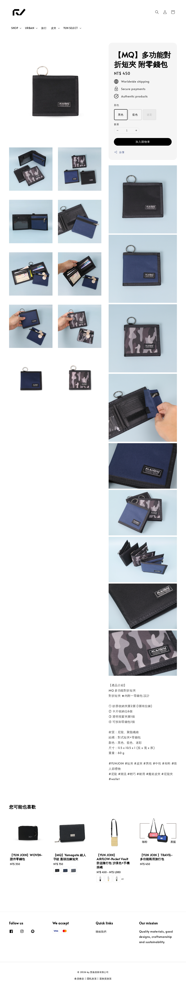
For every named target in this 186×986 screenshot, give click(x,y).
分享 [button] (119, 152)
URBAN (29, 28)
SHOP (14, 28)
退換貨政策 (105, 978)
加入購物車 (143, 141)
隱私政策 (92, 978)
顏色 (116, 105)
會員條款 (79, 978)
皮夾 (53, 28)
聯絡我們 (101, 931)
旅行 (43, 28)
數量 (116, 124)
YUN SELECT (70, 28)
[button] (157, 12)
